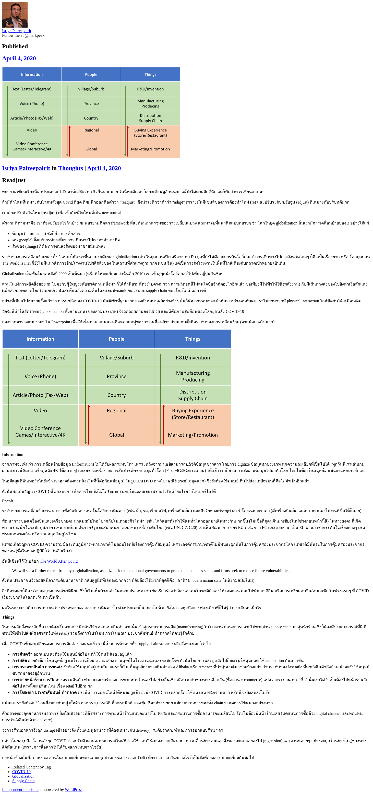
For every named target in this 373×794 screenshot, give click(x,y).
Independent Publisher (20, 789)
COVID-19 (21, 771)
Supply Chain (23, 781)
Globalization (23, 776)
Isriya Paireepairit (16, 31)
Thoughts (70, 168)
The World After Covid (59, 561)
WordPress (73, 789)
